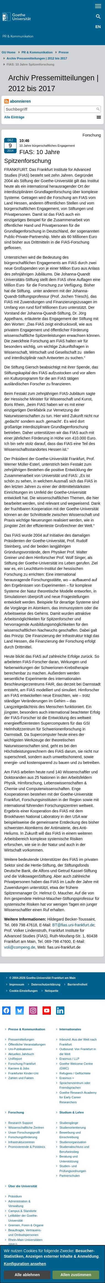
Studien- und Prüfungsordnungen (72, 1168)
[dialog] (52, 1264)
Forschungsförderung (22, 1137)
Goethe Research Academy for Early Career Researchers (78, 1097)
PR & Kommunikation (17, 36)
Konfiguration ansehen (25, 1264)
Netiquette (51, 990)
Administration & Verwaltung (19, 1204)
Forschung (16, 1112)
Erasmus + (66, 1078)
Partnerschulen (69, 1175)
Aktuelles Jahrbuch (21, 1054)
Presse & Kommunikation (26, 1029)
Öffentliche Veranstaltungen (27, 1044)
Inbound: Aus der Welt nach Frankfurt (78, 1042)
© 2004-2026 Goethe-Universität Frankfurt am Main (42, 977)
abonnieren (17, 101)
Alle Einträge (14, 117)
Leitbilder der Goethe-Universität (23, 1218)
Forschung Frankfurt (22, 1063)
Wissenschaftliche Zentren (26, 1127)
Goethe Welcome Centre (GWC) (76, 1066)
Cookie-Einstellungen (23, 990)
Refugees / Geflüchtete (75, 1073)
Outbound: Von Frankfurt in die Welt (77, 1051)
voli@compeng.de (19, 947)
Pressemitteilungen (21, 1039)
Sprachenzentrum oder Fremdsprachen (74, 1085)
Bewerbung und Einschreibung (70, 1135)
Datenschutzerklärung (45, 984)
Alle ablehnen (27, 1275)
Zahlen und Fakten (21, 1078)
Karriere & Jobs (18, 1068)
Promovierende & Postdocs (26, 1146)
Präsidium (15, 1196)
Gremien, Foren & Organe (25, 1225)
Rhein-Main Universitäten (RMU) (25, 1242)
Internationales (70, 1029)
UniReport (15, 1058)
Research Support (20, 1122)
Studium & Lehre (71, 1112)
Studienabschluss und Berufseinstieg (74, 1149)
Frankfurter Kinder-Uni (23, 1073)
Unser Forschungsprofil (24, 1132)
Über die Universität (22, 1186)
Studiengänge (68, 1122)
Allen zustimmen (76, 1275)
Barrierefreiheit (77, 984)
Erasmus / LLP (69, 1058)
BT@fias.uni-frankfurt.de (73, 925)
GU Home (8, 52)
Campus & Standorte (22, 1211)
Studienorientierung (72, 1127)
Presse (64, 52)
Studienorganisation (72, 1142)
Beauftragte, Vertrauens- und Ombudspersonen (24, 1233)
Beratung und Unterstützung (68, 1159)
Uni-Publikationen (20, 1049)
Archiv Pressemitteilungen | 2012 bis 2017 (37, 58)
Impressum (16, 984)
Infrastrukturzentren (21, 1142)
